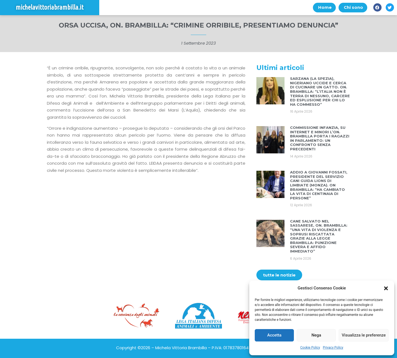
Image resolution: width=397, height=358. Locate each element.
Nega (316, 335)
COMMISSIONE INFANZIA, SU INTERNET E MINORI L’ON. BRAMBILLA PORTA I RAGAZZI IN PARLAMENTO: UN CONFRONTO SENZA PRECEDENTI (319, 138)
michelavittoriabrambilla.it (50, 7)
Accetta (274, 335)
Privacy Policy (333, 347)
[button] (386, 288)
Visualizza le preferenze (364, 335)
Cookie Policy (310, 347)
